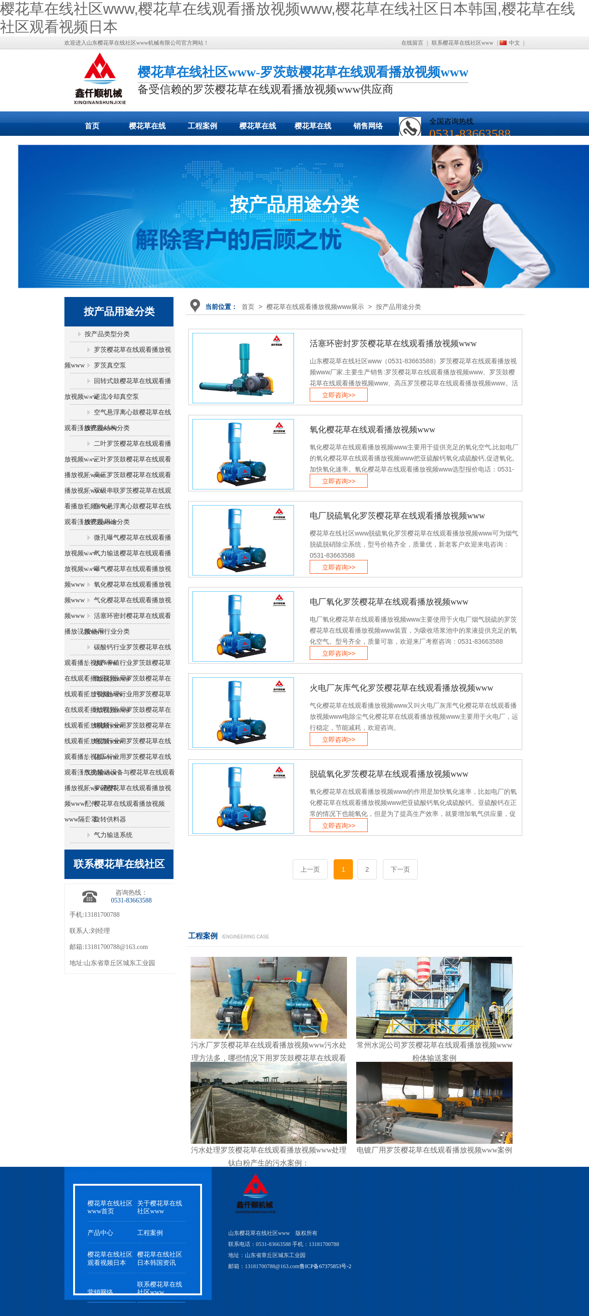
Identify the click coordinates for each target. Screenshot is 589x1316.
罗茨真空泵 (110, 365)
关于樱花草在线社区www (159, 1207)
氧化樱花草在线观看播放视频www (372, 429)
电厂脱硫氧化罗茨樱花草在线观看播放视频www (397, 515)
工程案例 (202, 126)
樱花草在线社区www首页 (110, 1207)
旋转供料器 (110, 819)
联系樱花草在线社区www (462, 43)
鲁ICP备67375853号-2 (326, 1266)
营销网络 (100, 1292)
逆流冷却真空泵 (116, 396)
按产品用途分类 (398, 306)
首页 (92, 126)
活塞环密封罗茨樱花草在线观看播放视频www (393, 343)
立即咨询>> (338, 395)
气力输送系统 (113, 835)
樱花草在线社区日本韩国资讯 (159, 1258)
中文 (514, 43)
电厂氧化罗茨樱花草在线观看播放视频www (389, 601)
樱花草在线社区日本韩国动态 (257, 129)
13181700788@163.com (116, 946)
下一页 (400, 869)
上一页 (310, 869)
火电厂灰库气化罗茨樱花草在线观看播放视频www (401, 688)
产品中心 (100, 1232)
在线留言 (412, 43)
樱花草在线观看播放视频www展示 (147, 129)
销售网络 (368, 126)
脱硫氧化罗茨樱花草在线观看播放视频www (389, 774)
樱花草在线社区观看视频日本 (312, 129)
